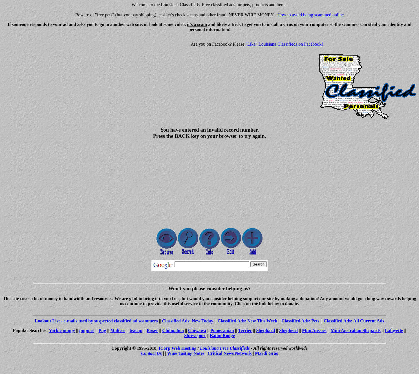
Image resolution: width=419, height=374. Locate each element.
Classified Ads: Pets (300, 320)
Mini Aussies (314, 330)
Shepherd (288, 330)
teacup (136, 330)
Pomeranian (222, 330)
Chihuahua (173, 330)
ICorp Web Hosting (178, 348)
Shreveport (195, 335)
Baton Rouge (222, 335)
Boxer (152, 330)
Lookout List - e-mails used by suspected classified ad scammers (96, 320)
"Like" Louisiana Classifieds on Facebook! (284, 44)
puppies (86, 330)
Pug (102, 330)
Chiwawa (197, 330)
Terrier (245, 330)
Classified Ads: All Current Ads (354, 320)
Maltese (117, 330)
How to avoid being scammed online (310, 14)
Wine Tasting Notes (185, 353)
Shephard (265, 330)
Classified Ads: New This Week (247, 320)
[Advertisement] (49, 76)
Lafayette (394, 330)
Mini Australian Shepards (356, 330)
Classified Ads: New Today (187, 320)
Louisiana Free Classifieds (225, 348)
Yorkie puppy (62, 330)
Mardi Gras (266, 353)
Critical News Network (230, 353)
